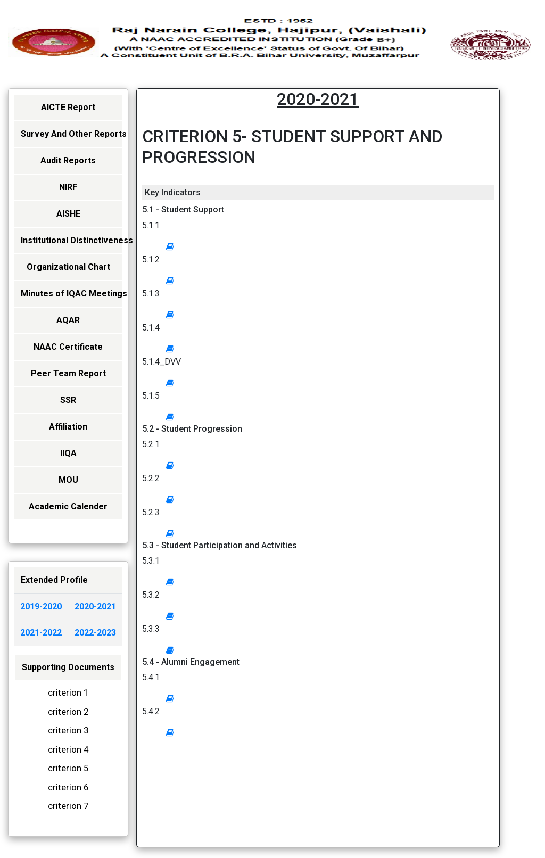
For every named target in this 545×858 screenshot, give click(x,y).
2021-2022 (41, 633)
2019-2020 (41, 606)
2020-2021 (95, 606)
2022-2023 (95, 633)
